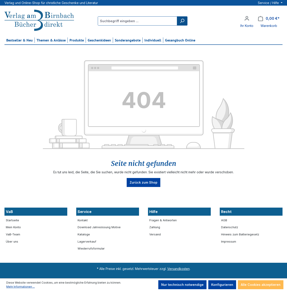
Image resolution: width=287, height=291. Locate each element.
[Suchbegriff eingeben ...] (137, 21)
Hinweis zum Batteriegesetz (240, 234)
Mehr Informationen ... (20, 286)
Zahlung (154, 227)
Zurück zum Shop (143, 182)
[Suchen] (182, 21)
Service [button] (84, 211)
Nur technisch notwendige (182, 285)
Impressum (228, 241)
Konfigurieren (222, 285)
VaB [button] (9, 211)
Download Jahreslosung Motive (99, 227)
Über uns (12, 241)
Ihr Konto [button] (246, 26)
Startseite (12, 220)
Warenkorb (269, 26)
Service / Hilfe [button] (269, 3)
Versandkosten (178, 269)
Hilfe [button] (153, 211)
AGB (224, 220)
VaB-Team (13, 234)
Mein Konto (13, 227)
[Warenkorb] (269, 18)
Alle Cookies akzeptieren (260, 285)
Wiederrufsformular (91, 248)
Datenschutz (229, 227)
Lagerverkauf (87, 241)
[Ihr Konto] (246, 18)
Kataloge (84, 234)
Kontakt (83, 220)
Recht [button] (226, 211)
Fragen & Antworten (163, 220)
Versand (155, 234)
